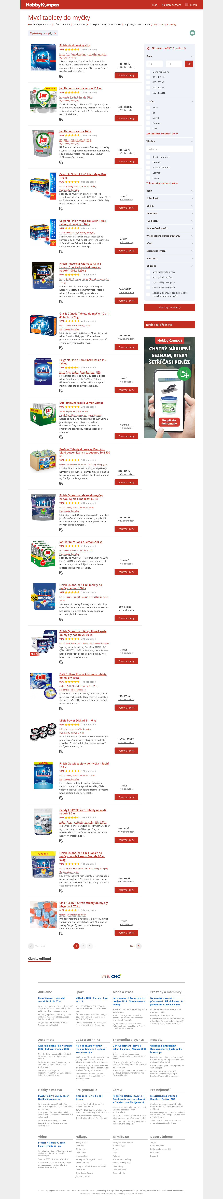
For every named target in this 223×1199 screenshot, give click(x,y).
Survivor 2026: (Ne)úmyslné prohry (53, 1159)
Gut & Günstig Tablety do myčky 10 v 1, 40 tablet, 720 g (84, 315)
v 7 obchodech (126, 292)
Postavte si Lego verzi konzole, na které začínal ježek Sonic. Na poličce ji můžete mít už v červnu (167, 1114)
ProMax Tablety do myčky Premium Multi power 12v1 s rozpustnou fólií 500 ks (84, 452)
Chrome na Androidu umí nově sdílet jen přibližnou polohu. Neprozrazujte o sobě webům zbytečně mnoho (92, 1067)
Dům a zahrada (62, 24)
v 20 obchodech (126, 67)
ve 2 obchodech (126, 153)
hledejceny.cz (81, 1142)
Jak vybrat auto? (83, 1176)
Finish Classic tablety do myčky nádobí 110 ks (84, 765)
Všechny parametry (170, 307)
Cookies (120, 1193)
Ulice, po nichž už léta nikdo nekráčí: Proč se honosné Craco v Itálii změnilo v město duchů (55, 1114)
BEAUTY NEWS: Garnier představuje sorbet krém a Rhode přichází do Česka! (93, 1111)
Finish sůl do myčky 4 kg (74, 45)
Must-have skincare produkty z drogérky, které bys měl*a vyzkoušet (91, 1116)
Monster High (119, 1145)
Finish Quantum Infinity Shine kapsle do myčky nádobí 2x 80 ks (82, 633)
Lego (115, 1152)
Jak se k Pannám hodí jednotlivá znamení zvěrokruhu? (90, 1105)
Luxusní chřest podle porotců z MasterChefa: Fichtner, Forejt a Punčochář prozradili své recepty (164, 1073)
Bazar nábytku (119, 1173)
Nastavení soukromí (134, 1193)
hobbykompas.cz (42, 24)
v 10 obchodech (126, 831)
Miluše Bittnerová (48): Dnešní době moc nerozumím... (165, 1010)
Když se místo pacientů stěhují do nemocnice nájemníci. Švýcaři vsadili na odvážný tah (55, 1106)
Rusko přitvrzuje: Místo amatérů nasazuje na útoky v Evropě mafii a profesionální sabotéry (128, 1017)
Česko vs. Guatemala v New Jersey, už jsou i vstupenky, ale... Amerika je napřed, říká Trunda (92, 1017)
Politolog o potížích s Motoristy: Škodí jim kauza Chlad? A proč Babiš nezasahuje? (55, 1153)
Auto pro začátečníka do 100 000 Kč (91, 1166)
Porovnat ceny (126, 75)
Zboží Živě (80, 1145)
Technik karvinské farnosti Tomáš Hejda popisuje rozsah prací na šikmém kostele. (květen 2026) (55, 1165)
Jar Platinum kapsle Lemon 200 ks (80, 542)
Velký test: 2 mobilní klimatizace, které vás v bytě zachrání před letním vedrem (130, 1116)
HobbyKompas (82, 1162)
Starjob (153, 1142)
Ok (188, 63)
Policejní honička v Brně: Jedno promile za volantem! (130, 1010)
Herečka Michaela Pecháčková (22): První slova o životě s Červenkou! (91, 1023)
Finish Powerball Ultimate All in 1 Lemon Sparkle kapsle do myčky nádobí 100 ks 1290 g (80, 267)
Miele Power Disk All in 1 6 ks (77, 720)
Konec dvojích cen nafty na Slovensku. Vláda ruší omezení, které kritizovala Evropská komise (129, 1073)
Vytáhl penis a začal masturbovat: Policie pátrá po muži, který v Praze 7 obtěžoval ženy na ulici (129, 1026)
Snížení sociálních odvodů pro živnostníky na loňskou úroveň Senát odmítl (129, 1056)
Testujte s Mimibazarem (123, 1142)
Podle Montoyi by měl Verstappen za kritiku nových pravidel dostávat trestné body (54, 1064)
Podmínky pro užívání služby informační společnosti (160, 1190)
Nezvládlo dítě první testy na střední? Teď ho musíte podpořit (129, 1122)
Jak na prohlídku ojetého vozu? (89, 1159)
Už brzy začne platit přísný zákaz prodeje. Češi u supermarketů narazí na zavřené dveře (130, 1064)
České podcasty (157, 1145)
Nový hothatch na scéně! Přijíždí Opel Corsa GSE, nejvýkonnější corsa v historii (54, 1056)
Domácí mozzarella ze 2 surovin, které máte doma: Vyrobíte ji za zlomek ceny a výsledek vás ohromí (167, 1059)
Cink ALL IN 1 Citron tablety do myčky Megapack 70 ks (83, 904)
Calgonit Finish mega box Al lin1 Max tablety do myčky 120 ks (82, 222)
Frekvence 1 (155, 1152)
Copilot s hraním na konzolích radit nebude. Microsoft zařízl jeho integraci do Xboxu (167, 1106)
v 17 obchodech (126, 110)
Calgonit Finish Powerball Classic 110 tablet (82, 361)
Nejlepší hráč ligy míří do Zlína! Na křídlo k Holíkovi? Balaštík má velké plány (91, 1008)
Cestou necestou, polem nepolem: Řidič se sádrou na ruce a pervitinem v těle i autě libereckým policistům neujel (55, 1008)
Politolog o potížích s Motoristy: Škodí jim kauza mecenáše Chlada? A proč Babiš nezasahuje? (54, 1017)
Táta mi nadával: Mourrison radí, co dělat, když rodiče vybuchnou (165, 1121)
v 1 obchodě (126, 199)
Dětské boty (118, 1166)
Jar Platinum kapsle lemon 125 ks (80, 88)
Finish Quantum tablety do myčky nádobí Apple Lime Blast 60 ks (81, 497)
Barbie (115, 1149)
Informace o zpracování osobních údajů (97, 1193)
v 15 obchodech (126, 742)
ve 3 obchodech (126, 474)
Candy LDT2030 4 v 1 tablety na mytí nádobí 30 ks (82, 811)
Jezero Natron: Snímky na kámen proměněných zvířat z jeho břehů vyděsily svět (52, 1123)
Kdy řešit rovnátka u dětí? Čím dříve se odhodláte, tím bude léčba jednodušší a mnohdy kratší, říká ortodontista (167, 1021)
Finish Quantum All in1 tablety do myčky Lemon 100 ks (80, 586)
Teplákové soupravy (121, 1162)
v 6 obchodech (126, 610)
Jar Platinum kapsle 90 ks (75, 131)
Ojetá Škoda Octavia (84, 1173)
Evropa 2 (154, 1156)
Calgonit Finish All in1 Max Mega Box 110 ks (82, 176)
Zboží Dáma (81, 1152)
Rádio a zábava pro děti (160, 1149)
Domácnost (79, 24)
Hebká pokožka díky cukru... (162, 1015)
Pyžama (116, 1156)
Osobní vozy (81, 1149)
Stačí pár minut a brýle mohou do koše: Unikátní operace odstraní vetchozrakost (130, 1109)
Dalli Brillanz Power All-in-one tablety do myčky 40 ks (83, 676)
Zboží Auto (80, 1169)
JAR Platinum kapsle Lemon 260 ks (81, 403)
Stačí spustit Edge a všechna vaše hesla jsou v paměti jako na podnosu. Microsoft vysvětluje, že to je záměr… (92, 1059)
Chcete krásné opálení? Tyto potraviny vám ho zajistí (167, 1066)
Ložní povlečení (120, 1169)
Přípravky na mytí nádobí (137, 24)
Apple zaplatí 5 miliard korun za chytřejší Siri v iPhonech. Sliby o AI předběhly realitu (90, 1076)
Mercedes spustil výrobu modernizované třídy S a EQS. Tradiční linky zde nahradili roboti (54, 1073)
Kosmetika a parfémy (122, 1159)
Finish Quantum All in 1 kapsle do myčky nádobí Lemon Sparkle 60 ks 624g (82, 856)
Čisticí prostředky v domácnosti (105, 24)
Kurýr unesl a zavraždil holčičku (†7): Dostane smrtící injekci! (53, 1023)
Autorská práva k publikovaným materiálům (116, 1190)
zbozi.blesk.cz (81, 1156)
